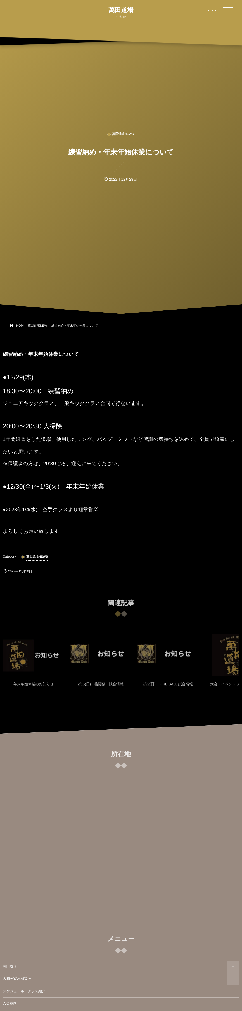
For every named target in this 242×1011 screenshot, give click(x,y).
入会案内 (10, 1003)
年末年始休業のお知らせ (33, 687)
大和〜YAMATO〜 (17, 979)
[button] (227, 7)
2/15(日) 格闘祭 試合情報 (101, 687)
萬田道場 (120, 10)
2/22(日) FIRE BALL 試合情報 (168, 687)
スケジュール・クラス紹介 (24, 991)
